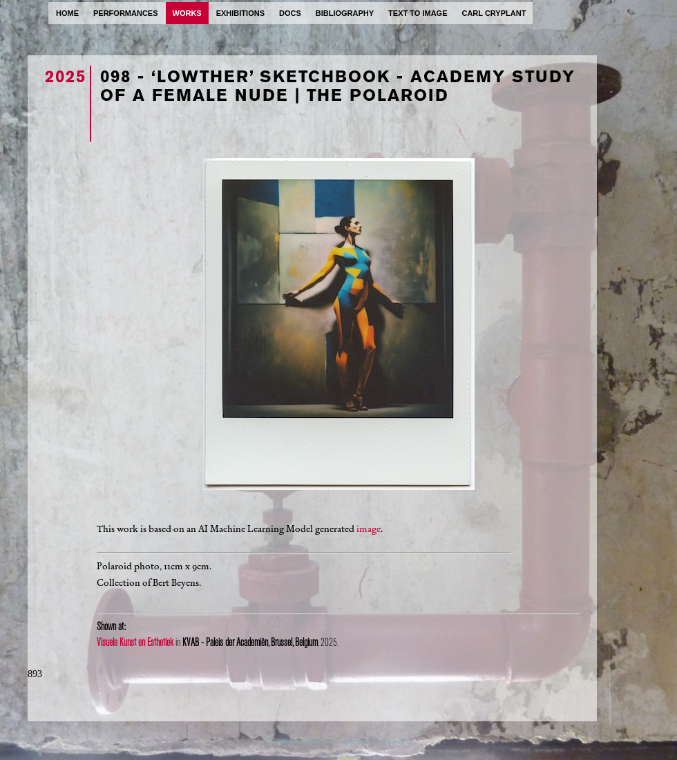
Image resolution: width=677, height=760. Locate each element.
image (368, 529)
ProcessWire (393, 741)
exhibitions (240, 13)
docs (290, 13)
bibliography (345, 13)
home (67, 13)
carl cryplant (493, 13)
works (187, 13)
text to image (417, 13)
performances (125, 13)
